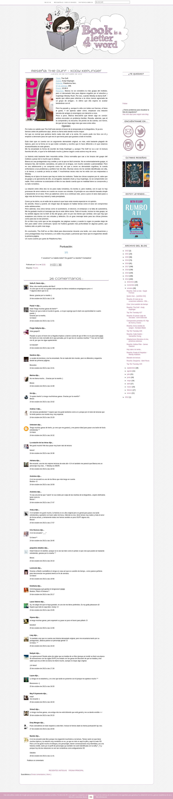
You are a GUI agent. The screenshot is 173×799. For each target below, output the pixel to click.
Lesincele (34, 568)
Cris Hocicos (35, 530)
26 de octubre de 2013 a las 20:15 (42, 715)
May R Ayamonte (36, 694)
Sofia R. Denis (35, 283)
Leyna (32, 676)
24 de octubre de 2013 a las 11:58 (42, 348)
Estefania (33, 586)
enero (129, 393)
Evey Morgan (35, 723)
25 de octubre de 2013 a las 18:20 (42, 686)
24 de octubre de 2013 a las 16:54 (42, 469)
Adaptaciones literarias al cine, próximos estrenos (138, 340)
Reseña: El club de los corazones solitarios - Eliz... (137, 300)
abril (129, 384)
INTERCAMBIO (86, 2)
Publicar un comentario (35, 760)
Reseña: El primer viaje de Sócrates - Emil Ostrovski (137, 317)
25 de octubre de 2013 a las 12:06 (42, 628)
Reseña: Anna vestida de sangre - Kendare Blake (136, 327)
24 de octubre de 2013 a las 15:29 (42, 417)
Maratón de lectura (133, 358)
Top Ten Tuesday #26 (134, 331)
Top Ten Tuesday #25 (134, 364)
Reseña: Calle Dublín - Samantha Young (135, 335)
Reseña (35, 268)
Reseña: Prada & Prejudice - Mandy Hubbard (137, 353)
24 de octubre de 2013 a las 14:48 (42, 386)
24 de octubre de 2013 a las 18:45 (42, 541)
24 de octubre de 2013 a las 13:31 (42, 368)
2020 (127, 257)
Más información (101, 797)
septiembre (131, 368)
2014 (127, 276)
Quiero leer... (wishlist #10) (136, 296)
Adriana (33, 461)
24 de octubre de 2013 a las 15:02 (42, 402)
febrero (130, 390)
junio (129, 377)
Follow (125, 103)
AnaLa (32, 510)
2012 (127, 397)
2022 (127, 251)
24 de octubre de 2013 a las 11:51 (42, 321)
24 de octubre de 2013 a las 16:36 (42, 453)
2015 (127, 273)
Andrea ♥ (33, 409)
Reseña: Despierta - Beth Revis (138, 361)
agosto (129, 371)
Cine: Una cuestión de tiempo (137, 304)
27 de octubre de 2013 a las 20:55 (42, 729)
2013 (127, 279)
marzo (129, 387)
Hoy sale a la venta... (134, 349)
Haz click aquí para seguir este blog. (136, 114)
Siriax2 (33, 709)
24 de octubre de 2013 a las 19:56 (42, 579)
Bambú (33, 736)
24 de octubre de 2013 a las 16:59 (42, 485)
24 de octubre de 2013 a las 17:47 (42, 502)
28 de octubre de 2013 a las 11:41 (42, 756)
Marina (32, 375)
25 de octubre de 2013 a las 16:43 (42, 646)
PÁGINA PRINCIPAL (76, 770)
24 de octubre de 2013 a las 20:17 (42, 594)
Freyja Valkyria (35, 328)
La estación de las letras (39, 443)
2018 (127, 263)
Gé (31, 393)
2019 (127, 260)
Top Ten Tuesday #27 (134, 312)
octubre (130, 288)
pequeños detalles (37, 548)
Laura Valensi (35, 602)
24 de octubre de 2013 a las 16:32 (42, 435)
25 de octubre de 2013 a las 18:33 (42, 702)
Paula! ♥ (33, 306)
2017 (127, 267)
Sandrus (33, 355)
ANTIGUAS (63, 770)
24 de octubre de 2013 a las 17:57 (42, 523)
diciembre (130, 282)
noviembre (131, 285)
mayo (129, 381)
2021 (127, 254)
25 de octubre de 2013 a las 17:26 (42, 668)
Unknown (33, 425)
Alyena (33, 617)
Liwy (32, 635)
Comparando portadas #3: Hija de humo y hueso (138, 322)
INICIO (47, 2)
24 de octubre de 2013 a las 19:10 (42, 561)
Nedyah (33, 653)
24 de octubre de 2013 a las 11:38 (42, 298)
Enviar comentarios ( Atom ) (41, 774)
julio (128, 374)
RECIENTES (53, 770)
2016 (127, 270)
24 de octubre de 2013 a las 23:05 (42, 610)
